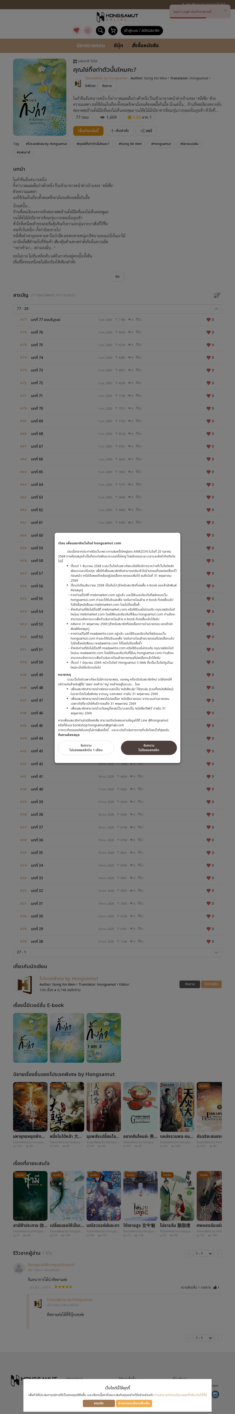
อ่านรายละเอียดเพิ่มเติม (134, 1403)
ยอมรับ (99, 1403)
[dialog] (117, 707)
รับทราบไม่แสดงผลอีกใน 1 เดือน (86, 747)
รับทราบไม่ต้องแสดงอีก (149, 747)
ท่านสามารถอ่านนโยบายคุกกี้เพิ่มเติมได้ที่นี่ (180, 1395)
